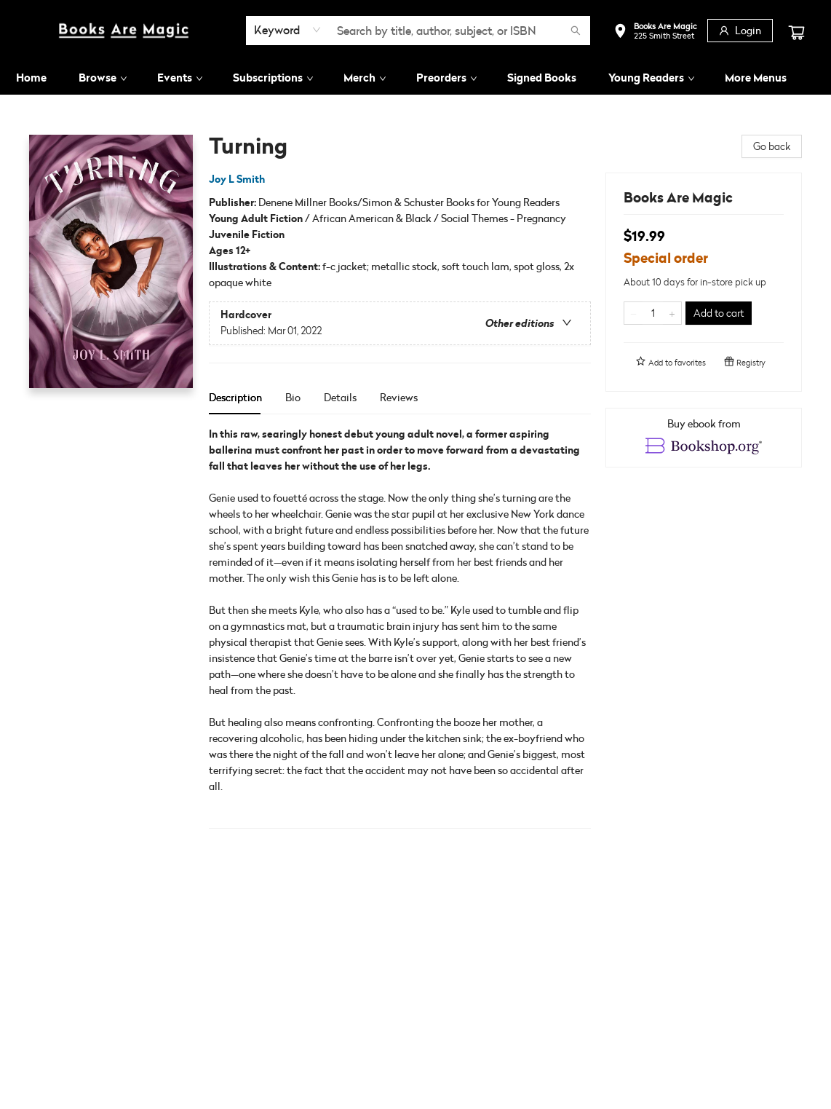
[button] (655, 32)
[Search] (575, 30)
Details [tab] (340, 397)
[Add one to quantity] (672, 313)
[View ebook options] (703, 437)
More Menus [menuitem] (756, 77)
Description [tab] (235, 397)
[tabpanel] (400, 627)
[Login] (740, 30)
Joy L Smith (239, 179)
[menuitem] (31, 78)
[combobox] (288, 30)
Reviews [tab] (399, 397)
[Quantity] (653, 313)
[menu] (415, 78)
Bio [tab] (293, 397)
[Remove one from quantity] (633, 313)
